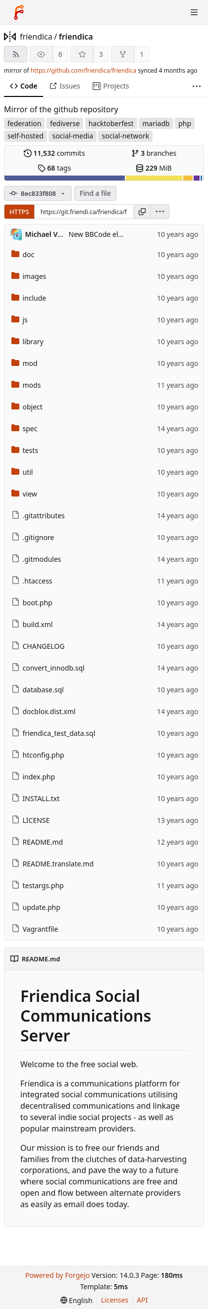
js (19, 319)
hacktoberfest (111, 123)
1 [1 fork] (142, 54)
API (142, 1300)
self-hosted (25, 135)
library (27, 341)
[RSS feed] (15, 54)
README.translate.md (52, 863)
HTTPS (19, 211)
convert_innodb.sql (48, 668)
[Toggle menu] (194, 12)
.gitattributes (38, 515)
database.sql (37, 689)
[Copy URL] (142, 211)
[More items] (196, 86)
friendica (36, 37)
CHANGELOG (38, 646)
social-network (125, 135)
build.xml (32, 624)
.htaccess (31, 581)
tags (54, 168)
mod (24, 363)
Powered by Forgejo (57, 1275)
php (184, 123)
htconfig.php (37, 755)
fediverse (65, 123)
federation (24, 123)
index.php (33, 776)
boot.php (31, 602)
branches (154, 153)
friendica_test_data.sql (53, 733)
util (22, 472)
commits (54, 153)
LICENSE (30, 820)
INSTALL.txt (35, 798)
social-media (72, 135)
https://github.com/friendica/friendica (83, 70)
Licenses (115, 1300)
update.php (35, 907)
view (24, 493)
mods (26, 385)
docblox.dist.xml (43, 711)
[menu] (160, 211)
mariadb (155, 123)
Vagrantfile (34, 929)
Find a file (95, 193)
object (27, 406)
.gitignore (32, 537)
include (29, 298)
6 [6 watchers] (60, 54)
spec (24, 428)
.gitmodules (36, 559)
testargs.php (37, 885)
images (29, 276)
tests (24, 450)
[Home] (19, 12)
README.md (37, 842)
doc (23, 254)
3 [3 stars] (101, 54)
